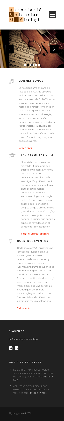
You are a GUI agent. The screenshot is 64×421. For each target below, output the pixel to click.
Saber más (25, 148)
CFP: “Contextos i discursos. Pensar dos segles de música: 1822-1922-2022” (31, 389)
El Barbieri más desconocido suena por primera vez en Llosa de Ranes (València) (33, 373)
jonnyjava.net (18, 413)
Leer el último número (35, 233)
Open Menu (52, 14)
